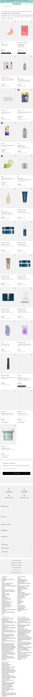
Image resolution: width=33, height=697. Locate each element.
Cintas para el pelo (21, 597)
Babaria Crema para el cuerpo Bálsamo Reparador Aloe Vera (8, 644)
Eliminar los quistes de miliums (8, 689)
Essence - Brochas (5, 601)
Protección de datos (16, 560)
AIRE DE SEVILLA (5, 597)
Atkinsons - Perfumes (6, 584)
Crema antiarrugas (21, 587)
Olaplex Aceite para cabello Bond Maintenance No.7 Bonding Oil (9, 648)
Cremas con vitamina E (22, 653)
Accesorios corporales (16, 11)
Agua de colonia (5, 690)
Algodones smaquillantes (22, 588)
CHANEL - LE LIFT (5, 594)
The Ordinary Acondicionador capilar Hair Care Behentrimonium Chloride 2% (8, 654)
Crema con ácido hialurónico (23, 618)
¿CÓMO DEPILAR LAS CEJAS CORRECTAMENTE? (23, 633)
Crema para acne (21, 596)
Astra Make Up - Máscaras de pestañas (8, 580)
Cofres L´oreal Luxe (21, 579)
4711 (3, 614)
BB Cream (4, 600)
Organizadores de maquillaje (23, 585)
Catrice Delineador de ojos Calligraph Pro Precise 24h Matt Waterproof (8, 658)
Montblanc (4, 577)
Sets (18, 584)
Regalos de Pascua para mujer (8, 669)
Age (2, 581)
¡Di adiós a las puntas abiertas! (8, 676)
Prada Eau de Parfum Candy (7, 630)
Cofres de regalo (5, 665)
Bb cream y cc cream (21, 606)
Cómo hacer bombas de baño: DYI (9, 694)
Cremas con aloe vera (22, 621)
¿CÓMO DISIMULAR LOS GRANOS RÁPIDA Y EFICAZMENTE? (24, 648)
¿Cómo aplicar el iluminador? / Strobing (23, 650)
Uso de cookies (16, 569)
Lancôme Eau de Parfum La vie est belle (9, 632)
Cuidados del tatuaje (6, 674)
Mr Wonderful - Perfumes (7, 605)
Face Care (19, 610)
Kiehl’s (3, 588)
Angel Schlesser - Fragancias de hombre (8, 591)
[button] (16, 544)
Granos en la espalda (21, 657)
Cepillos (19, 577)
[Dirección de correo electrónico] (16, 468)
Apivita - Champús (5, 593)
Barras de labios (20, 608)
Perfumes (19, 591)
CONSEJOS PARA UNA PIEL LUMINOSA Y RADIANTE (7, 684)
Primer (18, 604)
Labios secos (20, 646)
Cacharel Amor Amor (6, 606)
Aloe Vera (19, 659)
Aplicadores (19, 589)
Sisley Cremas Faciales (6, 598)
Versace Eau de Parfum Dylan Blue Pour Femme (9, 628)
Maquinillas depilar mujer (22, 580)
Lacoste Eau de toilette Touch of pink (8, 641)
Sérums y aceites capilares (22, 594)
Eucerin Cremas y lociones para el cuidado (9, 586)
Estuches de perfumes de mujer (24, 583)
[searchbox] (16, 6)
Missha (3, 608)
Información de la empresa (16, 562)
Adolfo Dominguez (6, 604)
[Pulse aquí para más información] (31, 1)
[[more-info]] (7, 18)
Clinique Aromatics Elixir (7, 602)
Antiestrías (19, 602)
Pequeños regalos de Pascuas (8, 672)
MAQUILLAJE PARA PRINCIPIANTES (9, 693)
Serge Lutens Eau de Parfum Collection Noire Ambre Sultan (8, 635)
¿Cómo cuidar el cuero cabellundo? (24, 643)
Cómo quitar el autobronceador (8, 682)
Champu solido (5, 673)
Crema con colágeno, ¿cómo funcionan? (8, 680)
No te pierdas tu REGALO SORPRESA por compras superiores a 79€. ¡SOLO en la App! (15, 1)
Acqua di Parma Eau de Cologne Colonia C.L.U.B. (8, 625)
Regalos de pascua (6, 668)
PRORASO (4, 596)
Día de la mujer (5, 662)
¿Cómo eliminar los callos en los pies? (24, 623)
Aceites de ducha (21, 592)
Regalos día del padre (6, 664)
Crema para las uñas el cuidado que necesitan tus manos (24, 656)
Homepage (4, 11)
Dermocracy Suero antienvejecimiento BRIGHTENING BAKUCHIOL (8, 638)
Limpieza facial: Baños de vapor (24, 631)
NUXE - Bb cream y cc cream (7, 589)
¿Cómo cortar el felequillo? (7, 686)
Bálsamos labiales (21, 581)
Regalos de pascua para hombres (9, 670)
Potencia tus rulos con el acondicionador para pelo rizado (24, 629)
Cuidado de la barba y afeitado (8, 666)
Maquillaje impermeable (22, 609)
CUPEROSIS (4, 695)
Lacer (3, 613)
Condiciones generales (16, 567)
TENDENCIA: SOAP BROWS (23, 644)
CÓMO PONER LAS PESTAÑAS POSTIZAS (23, 640)
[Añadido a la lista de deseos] (14, 21)
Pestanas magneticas (6, 687)
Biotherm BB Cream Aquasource (8, 646)
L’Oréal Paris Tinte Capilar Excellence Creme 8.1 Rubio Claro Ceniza (9, 622)
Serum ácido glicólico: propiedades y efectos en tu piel (9, 678)
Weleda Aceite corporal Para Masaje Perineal (8, 619)
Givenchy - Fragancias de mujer (8, 611)
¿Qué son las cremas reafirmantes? (24, 652)
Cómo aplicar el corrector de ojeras (24, 638)
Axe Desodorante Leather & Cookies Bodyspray (7, 650)
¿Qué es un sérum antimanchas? (24, 636)
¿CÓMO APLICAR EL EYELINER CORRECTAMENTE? (23, 625)
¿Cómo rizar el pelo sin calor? (23, 642)
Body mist (19, 600)
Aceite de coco (20, 627)
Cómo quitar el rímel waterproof (24, 619)
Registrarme (16, 473)
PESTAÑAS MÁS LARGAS (22, 635)
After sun (19, 598)
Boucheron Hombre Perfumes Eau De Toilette (9, 610)
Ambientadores (20, 601)
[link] (8, 37)
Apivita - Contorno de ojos (7, 583)
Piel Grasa (4, 691)
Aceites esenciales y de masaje (23, 593)
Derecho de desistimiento (16, 565)
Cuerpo (8, 11)
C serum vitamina (20, 605)
